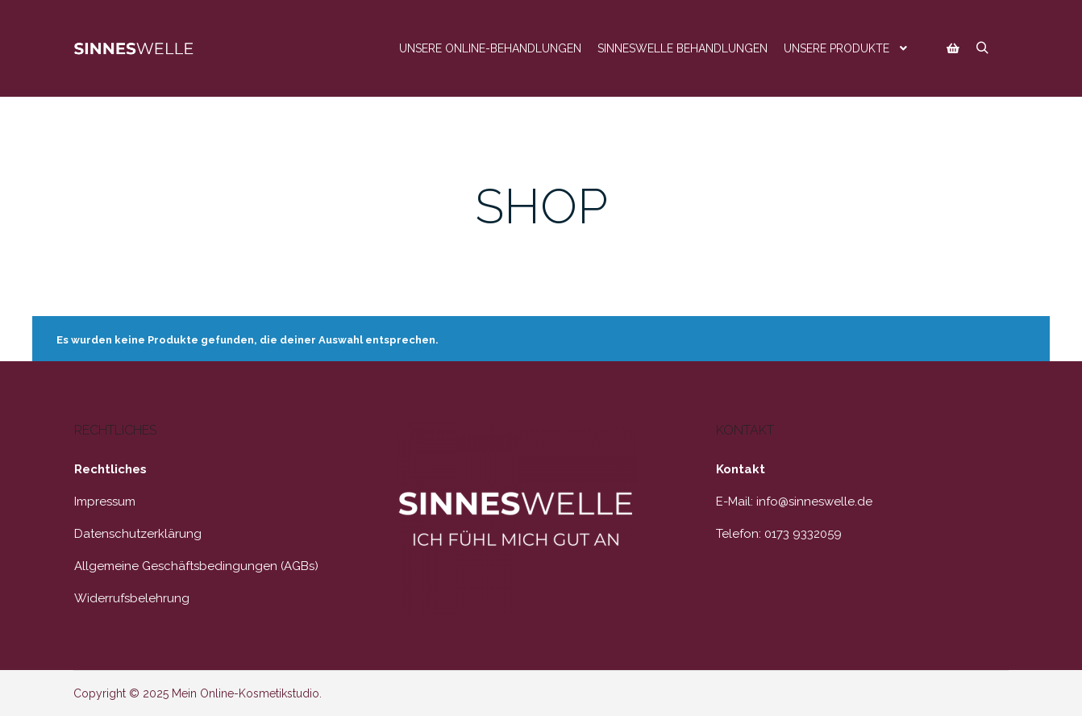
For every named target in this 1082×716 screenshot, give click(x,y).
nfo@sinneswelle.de (815, 501)
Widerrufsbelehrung (131, 598)
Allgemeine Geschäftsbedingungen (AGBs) (196, 566)
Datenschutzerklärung (138, 534)
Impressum (104, 501)
